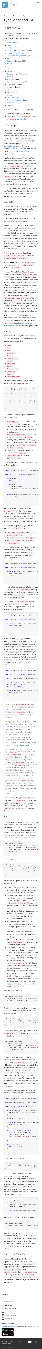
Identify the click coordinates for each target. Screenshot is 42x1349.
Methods (10, 71)
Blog (11, 1341)
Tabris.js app (10, 1326)
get (14, 87)
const (9, 48)
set (8, 87)
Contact (18, 1341)
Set (8, 90)
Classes (9, 45)
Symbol (9, 95)
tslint (35, 149)
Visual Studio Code (20, 149)
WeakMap (10, 103)
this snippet (24, 745)
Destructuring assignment (16, 53)
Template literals (13, 97)
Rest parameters (13, 82)
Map (8, 69)
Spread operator (12, 92)
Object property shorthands (17, 74)
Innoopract (9, 1347)
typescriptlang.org (10, 146)
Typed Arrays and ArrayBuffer (17, 100)
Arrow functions (12, 43)
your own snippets (33, 1326)
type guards (17, 221)
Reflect (9, 79)
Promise (10, 77)
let (8, 66)
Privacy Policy (6, 1344)
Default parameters (14, 50)
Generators (11, 61)
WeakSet (10, 105)
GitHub (4, 1341)
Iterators (10, 64)
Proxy (9, 84)
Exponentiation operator (16, 56)
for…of (9, 58)
